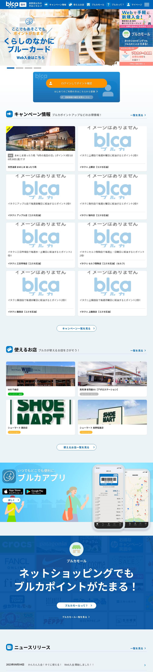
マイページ (134, 4)
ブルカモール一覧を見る (76, 495)
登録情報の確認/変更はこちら (75, 97)
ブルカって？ (115, 4)
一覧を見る (138, 115)
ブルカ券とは (78, 645)
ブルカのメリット (80, 636)
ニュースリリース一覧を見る (79, 606)
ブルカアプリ (123, 628)
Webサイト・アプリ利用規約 (131, 650)
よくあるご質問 (124, 637)
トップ (9, 627)
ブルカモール (95, 4)
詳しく (16, 379)
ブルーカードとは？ (81, 632)
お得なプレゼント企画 (31, 636)
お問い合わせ (123, 641)
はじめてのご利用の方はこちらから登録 (76, 91)
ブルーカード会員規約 (127, 646)
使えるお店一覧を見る (81, 326)
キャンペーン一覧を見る (80, 240)
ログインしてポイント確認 (70, 83)
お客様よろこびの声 (81, 649)
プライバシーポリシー (127, 655)
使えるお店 (76, 4)
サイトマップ (123, 659)
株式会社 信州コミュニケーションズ (81, 668)
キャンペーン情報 (55, 4)
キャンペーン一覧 (28, 627)
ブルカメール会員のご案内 (130, 633)
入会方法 (75, 641)
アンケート (25, 632)
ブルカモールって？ (80, 482)
